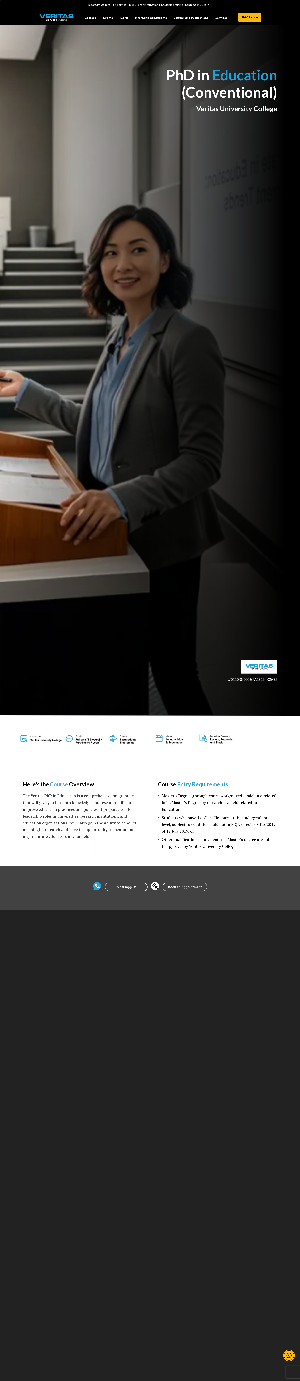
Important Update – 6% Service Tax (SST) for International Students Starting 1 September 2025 (149, 5)
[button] (289, 1354)
